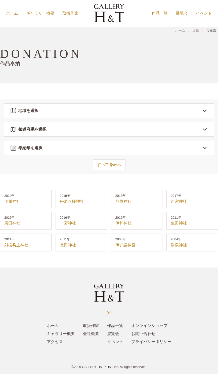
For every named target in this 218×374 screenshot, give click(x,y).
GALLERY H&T (93, 367)
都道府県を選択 (109, 129)
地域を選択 (109, 111)
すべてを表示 (109, 164)
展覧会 (182, 13)
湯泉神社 (179, 245)
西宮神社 (179, 201)
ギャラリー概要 (40, 13)
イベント (204, 13)
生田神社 (179, 223)
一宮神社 (68, 223)
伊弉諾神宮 (125, 245)
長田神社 (68, 245)
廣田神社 (12, 223)
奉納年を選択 (109, 148)
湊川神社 (12, 201)
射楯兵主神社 (16, 245)
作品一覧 (160, 13)
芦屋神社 (123, 201)
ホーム (12, 13)
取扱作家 (70, 13)
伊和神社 (123, 223)
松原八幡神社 (72, 201)
